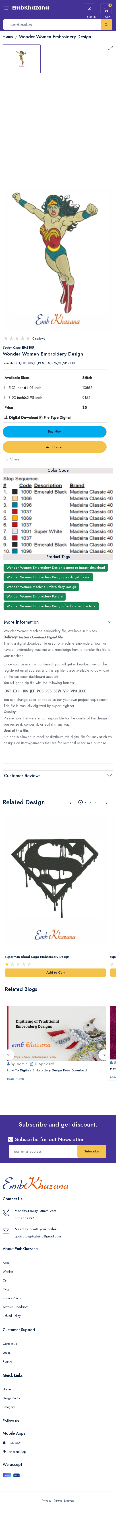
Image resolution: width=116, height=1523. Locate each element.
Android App (14, 1451)
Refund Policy (12, 1315)
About (6, 1262)
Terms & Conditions (15, 1306)
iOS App (11, 1442)
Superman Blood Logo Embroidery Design (37, 956)
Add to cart (55, 447)
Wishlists (8, 1271)
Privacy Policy (12, 1297)
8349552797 (24, 1217)
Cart (5, 1280)
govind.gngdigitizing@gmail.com (38, 1235)
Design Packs (11, 1397)
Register (8, 1361)
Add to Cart (55, 971)
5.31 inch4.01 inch (24, 387)
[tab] (22, 58)
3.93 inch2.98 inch (25, 397)
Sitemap (69, 1500)
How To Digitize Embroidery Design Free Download (47, 1069)
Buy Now (55, 431)
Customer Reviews (22, 776)
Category (9, 1406)
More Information (21, 622)
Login (6, 1352)
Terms (58, 1500)
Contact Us (10, 1343)
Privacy (46, 1500)
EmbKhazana (30, 7)
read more (15, 1077)
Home (7, 1389)
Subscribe (91, 1150)
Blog (6, 1289)
